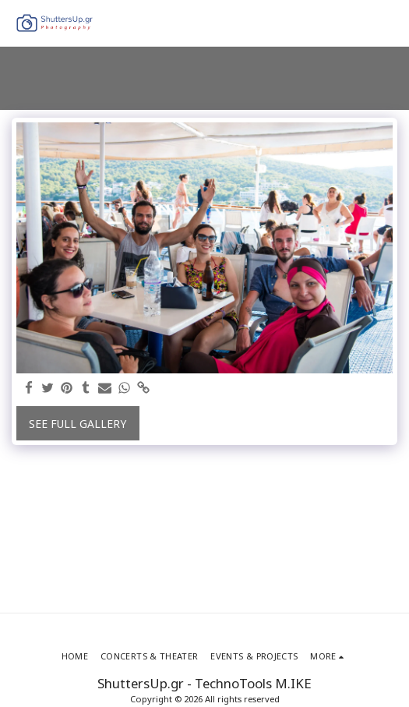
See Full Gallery (77, 423)
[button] (388, 23)
